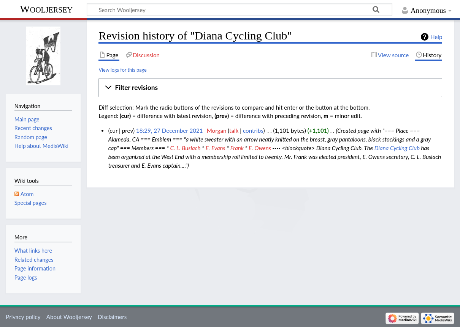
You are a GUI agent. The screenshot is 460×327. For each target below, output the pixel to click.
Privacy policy (23, 316)
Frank (237, 148)
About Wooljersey (69, 316)
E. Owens (260, 148)
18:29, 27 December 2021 (169, 130)
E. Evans (215, 148)
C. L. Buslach (185, 148)
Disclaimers (112, 316)
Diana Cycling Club (397, 148)
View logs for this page (122, 70)
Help (436, 36)
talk (233, 130)
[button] (270, 88)
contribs (253, 130)
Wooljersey (46, 9)
